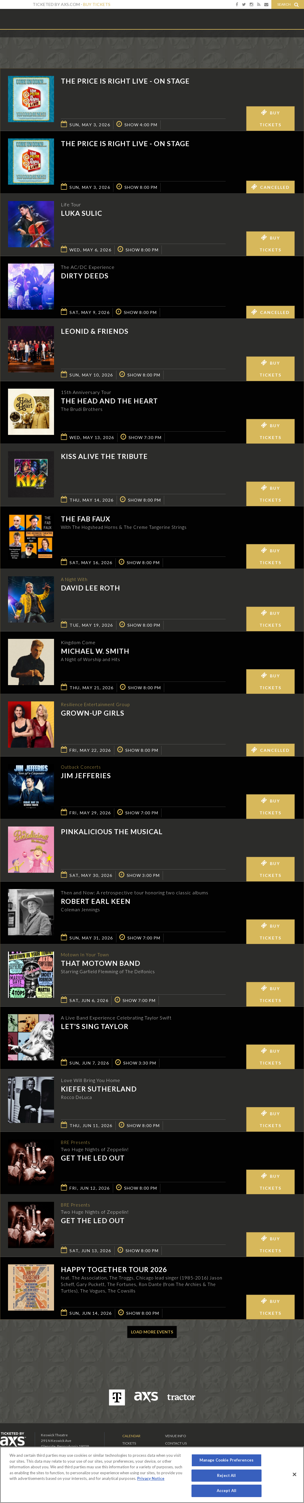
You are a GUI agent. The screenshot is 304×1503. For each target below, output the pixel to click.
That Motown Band (100, 964)
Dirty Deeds (85, 276)
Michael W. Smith (95, 651)
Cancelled (270, 187)
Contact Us (176, 1443)
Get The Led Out (93, 1158)
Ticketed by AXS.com (151, 43)
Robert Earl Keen (96, 901)
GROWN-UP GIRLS (92, 713)
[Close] (294, 1474)
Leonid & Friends (95, 331)
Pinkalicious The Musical (112, 831)
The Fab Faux (85, 519)
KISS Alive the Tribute (104, 456)
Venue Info (175, 1436)
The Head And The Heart (109, 401)
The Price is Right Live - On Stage (125, 81)
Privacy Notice (150, 1478)
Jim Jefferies (86, 776)
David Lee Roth (90, 588)
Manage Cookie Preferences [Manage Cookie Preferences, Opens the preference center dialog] (227, 1460)
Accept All (226, 1490)
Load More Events (152, 1331)
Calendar (131, 1436)
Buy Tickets (96, 4)
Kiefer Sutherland (99, 1089)
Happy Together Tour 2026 (114, 1269)
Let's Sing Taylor (95, 1026)
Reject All (226, 1475)
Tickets (129, 1443)
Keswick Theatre (24, 19)
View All (295, 42)
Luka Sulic (81, 213)
